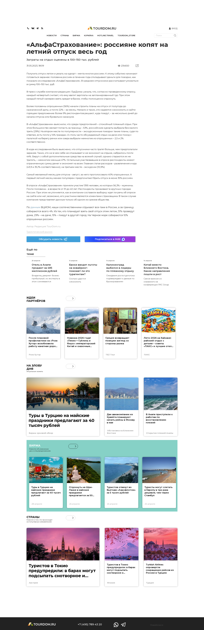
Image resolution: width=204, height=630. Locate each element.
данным (35, 207)
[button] (73, 298)
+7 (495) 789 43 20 (90, 624)
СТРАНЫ (64, 35)
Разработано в (156, 625)
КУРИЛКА (88, 35)
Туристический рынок (39, 231)
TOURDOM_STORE (126, 35)
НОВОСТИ (52, 35)
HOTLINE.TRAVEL (105, 35)
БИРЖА (76, 35)
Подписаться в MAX (110, 239)
